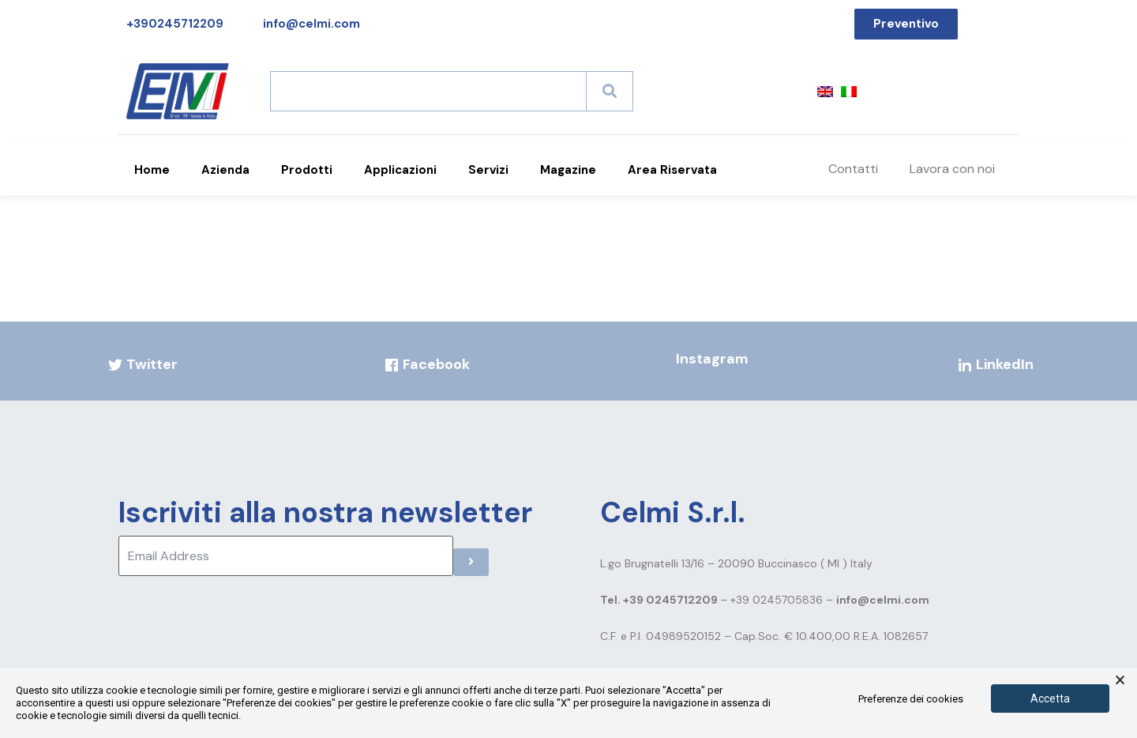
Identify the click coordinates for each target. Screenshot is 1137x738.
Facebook (427, 364)
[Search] (609, 91)
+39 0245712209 (671, 600)
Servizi (488, 170)
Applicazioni (400, 170)
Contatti (853, 168)
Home (152, 170)
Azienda (225, 170)
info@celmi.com (882, 600)
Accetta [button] (1050, 698)
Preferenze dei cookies (910, 699)
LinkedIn (995, 364)
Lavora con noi (952, 168)
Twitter (142, 364)
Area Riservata (672, 170)
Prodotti (306, 170)
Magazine (568, 170)
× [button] (1120, 680)
